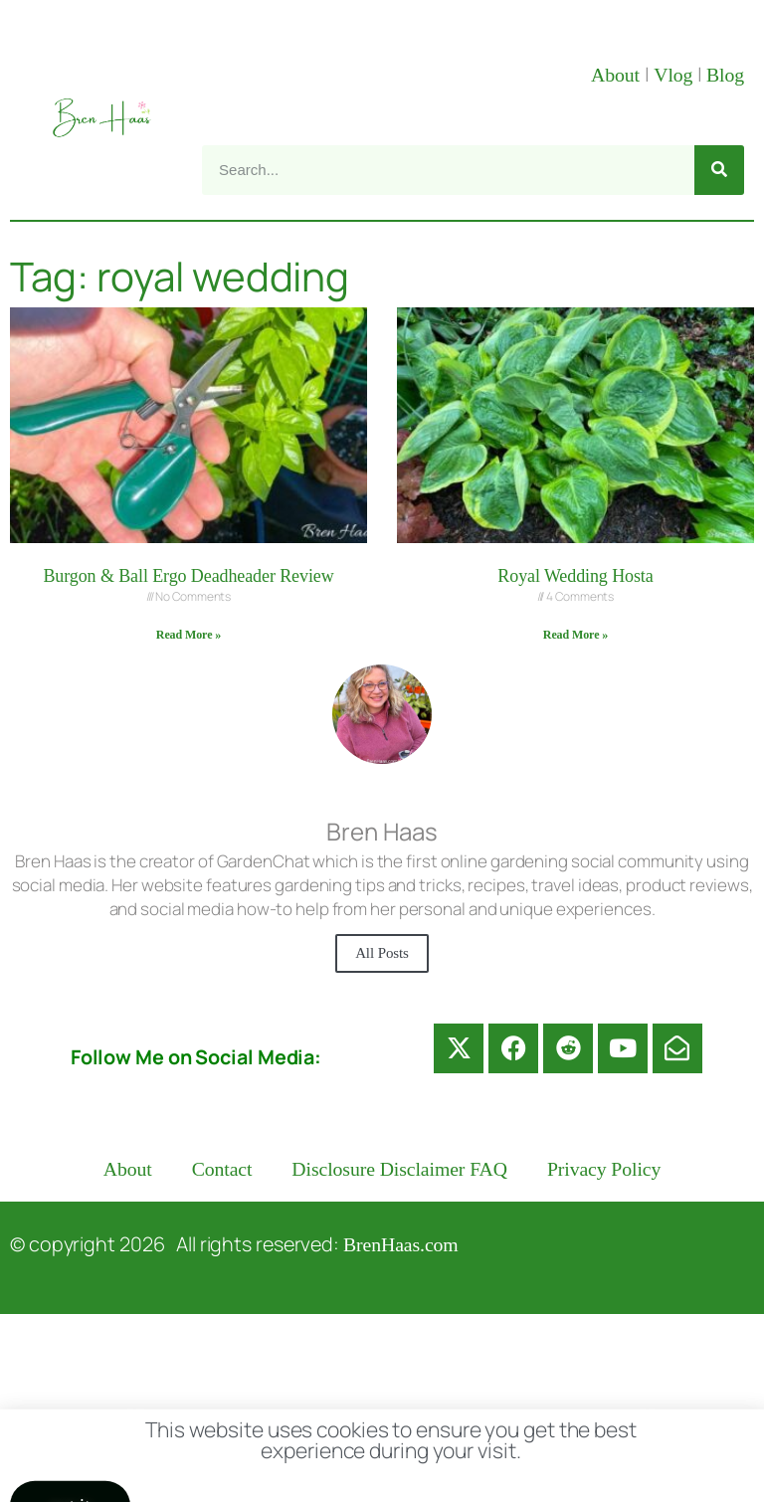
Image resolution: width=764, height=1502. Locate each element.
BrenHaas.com (401, 1244)
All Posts (382, 953)
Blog (725, 75)
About (618, 75)
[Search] (719, 170)
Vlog (675, 75)
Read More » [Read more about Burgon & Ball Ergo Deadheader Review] (188, 635)
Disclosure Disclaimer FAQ (399, 1169)
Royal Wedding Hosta (575, 576)
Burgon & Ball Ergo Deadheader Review (188, 576)
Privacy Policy (604, 1169)
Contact (222, 1169)
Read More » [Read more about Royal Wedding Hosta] (575, 635)
